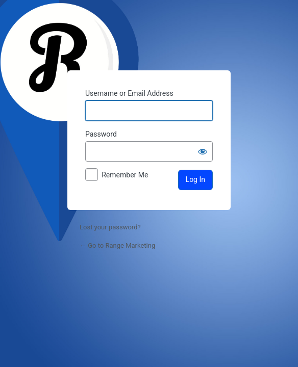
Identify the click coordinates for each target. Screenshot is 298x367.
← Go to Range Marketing (117, 245)
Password (101, 134)
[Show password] (202, 151)
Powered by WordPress (149, 36)
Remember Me (125, 175)
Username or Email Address (129, 93)
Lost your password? (110, 227)
